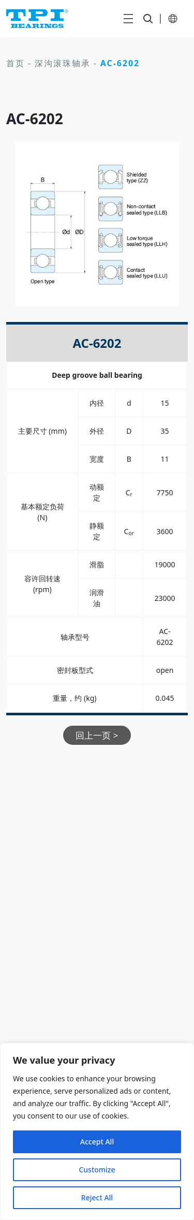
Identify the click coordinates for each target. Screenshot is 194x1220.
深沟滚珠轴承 (63, 63)
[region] (97, 1131)
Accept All (97, 1141)
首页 (15, 63)
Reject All (97, 1197)
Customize (97, 1169)
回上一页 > (97, 735)
